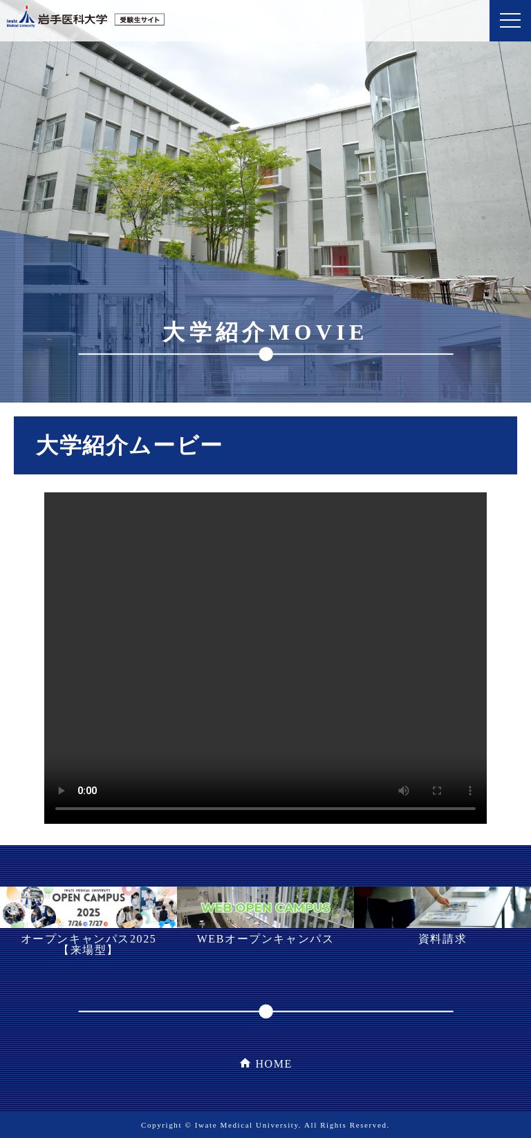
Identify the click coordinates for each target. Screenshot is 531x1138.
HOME (273, 1064)
